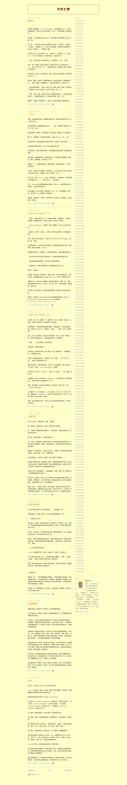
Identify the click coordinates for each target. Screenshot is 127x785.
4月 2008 (78, 552)
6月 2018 (78, 209)
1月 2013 (78, 391)
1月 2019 (78, 189)
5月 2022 (78, 77)
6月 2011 (78, 445)
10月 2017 (78, 231)
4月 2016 (78, 282)
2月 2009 (78, 523)
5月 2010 (78, 481)
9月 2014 (78, 335)
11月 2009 (78, 498)
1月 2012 (78, 425)
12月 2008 (78, 529)
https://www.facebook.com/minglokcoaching (42, 301)
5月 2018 (78, 212)
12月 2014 (78, 327)
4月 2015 (78, 316)
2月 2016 (78, 287)
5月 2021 (78, 110)
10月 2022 (78, 63)
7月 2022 (78, 71)
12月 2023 (78, 23)
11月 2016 (78, 262)
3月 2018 (78, 217)
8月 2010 (78, 473)
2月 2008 (78, 557)
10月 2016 (78, 265)
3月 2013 (78, 386)
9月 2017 (78, 234)
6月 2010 (78, 478)
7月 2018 (78, 206)
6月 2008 (78, 546)
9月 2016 (78, 268)
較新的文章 (31, 770)
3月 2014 (78, 352)
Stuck (30, 680)
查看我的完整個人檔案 (81, 611)
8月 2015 (78, 304)
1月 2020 (78, 155)
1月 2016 (78, 290)
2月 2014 (78, 355)
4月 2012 (78, 417)
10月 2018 (78, 198)
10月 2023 (78, 29)
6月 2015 (78, 310)
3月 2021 (78, 116)
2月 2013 (78, 389)
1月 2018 (78, 223)
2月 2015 (78, 321)
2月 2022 (78, 85)
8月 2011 (78, 439)
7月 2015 (78, 307)
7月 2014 (78, 341)
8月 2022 (78, 68)
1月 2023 (78, 54)
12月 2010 (78, 462)
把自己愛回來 (34, 504)
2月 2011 (78, 456)
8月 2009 (78, 507)
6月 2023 (78, 40)
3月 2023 (78, 49)
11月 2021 (78, 94)
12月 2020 (78, 124)
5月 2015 (78, 313)
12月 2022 (78, 57)
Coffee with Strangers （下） (39, 213)
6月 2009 (78, 512)
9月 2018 (78, 200)
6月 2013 (78, 377)
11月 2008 (78, 532)
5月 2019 (78, 178)
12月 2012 (78, 394)
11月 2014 (78, 330)
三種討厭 (32, 416)
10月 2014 (78, 332)
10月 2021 (78, 96)
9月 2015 (78, 301)
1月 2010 (78, 493)
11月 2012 (78, 397)
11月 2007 (78, 566)
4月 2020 (78, 147)
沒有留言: (48, 104)
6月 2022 (78, 74)
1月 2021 (78, 122)
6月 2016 (78, 276)
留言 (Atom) (36, 774)
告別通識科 (33, 604)
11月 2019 (78, 161)
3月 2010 (78, 487)
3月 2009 (78, 521)
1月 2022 (78, 88)
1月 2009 (78, 526)
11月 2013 (78, 363)
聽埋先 (31, 21)
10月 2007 (78, 568)
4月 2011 (78, 450)
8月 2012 (78, 405)
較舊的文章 (68, 770)
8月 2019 (78, 169)
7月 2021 (78, 105)
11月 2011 (78, 431)
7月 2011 (78, 442)
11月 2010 (78, 464)
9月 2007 (78, 571)
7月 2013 (78, 375)
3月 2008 (78, 554)
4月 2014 (78, 349)
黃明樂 (89, 580)
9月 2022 (78, 65)
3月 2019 (78, 183)
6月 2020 (78, 141)
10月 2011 (78, 434)
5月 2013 (78, 380)
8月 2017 (78, 237)
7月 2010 (78, 476)
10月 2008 (78, 535)
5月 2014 (78, 346)
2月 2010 (78, 490)
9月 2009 (78, 504)
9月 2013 (78, 369)
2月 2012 (78, 422)
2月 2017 (78, 254)
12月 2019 (78, 158)
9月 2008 (78, 537)
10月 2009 (78, 501)
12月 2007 (78, 563)
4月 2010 (78, 484)
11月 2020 (78, 127)
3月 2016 (78, 285)
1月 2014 (78, 358)
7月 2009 (78, 509)
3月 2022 (78, 82)
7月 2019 (78, 172)
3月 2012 (78, 419)
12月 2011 (78, 428)
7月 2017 (78, 240)
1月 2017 (78, 257)
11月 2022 (78, 60)
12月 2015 (78, 293)
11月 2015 (78, 296)
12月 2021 (78, 91)
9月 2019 (78, 167)
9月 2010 (78, 470)
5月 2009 (78, 515)
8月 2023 (78, 35)
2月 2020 (78, 153)
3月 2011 (78, 453)
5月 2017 (78, 245)
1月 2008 (78, 560)
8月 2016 (78, 271)
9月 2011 (78, 436)
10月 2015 (78, 299)
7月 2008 (78, 543)
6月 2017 (78, 242)
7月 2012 (78, 408)
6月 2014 (78, 344)
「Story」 (32, 114)
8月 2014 (78, 338)
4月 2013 (78, 383)
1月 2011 (78, 459)
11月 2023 (78, 26)
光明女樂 (63, 9)
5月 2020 (78, 144)
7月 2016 (78, 273)
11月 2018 (78, 195)
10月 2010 (78, 467)
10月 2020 (78, 130)
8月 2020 (78, 136)
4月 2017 (78, 248)
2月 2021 (78, 119)
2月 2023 (78, 51)
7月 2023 (78, 37)
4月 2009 (78, 518)
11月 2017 (78, 228)
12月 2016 (78, 259)
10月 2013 (78, 366)
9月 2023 (78, 32)
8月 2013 (78, 372)
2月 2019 (78, 186)
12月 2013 (78, 360)
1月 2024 (78, 21)
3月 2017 (78, 251)
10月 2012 (78, 400)
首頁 (50, 770)
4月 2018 (78, 214)
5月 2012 (78, 414)
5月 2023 (78, 43)
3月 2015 (78, 318)
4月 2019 (78, 181)
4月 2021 (78, 113)
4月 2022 (78, 80)
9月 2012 (78, 403)
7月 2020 (78, 139)
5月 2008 (78, 549)
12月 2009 (78, 495)
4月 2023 (78, 46)
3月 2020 (78, 150)
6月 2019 (78, 175)
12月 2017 (78, 226)
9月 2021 (78, 99)
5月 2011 (78, 448)
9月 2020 (78, 133)
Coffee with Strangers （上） (39, 315)
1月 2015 (78, 324)
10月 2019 (78, 164)
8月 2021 (78, 102)
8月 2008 (78, 540)
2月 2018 (78, 220)
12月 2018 (78, 192)
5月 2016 (78, 279)
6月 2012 (78, 411)
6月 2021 (78, 108)
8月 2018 (78, 203)
